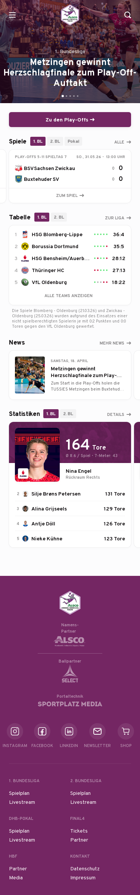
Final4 (77, 818)
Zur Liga (114, 217)
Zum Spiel (70, 195)
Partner (79, 839)
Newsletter (97, 735)
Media (16, 877)
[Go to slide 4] (74, 96)
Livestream (22, 802)
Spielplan (19, 793)
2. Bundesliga (86, 780)
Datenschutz (85, 868)
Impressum (83, 877)
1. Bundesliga (24, 780)
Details (115, 414)
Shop (126, 735)
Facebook (42, 735)
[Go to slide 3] (70, 96)
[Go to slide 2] (66, 96)
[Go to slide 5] (77, 96)
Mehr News (112, 343)
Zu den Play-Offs (70, 119)
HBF (13, 856)
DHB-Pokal (21, 818)
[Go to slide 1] (63, 96)
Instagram (15, 735)
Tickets (79, 830)
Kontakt (80, 856)
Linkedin (69, 735)
